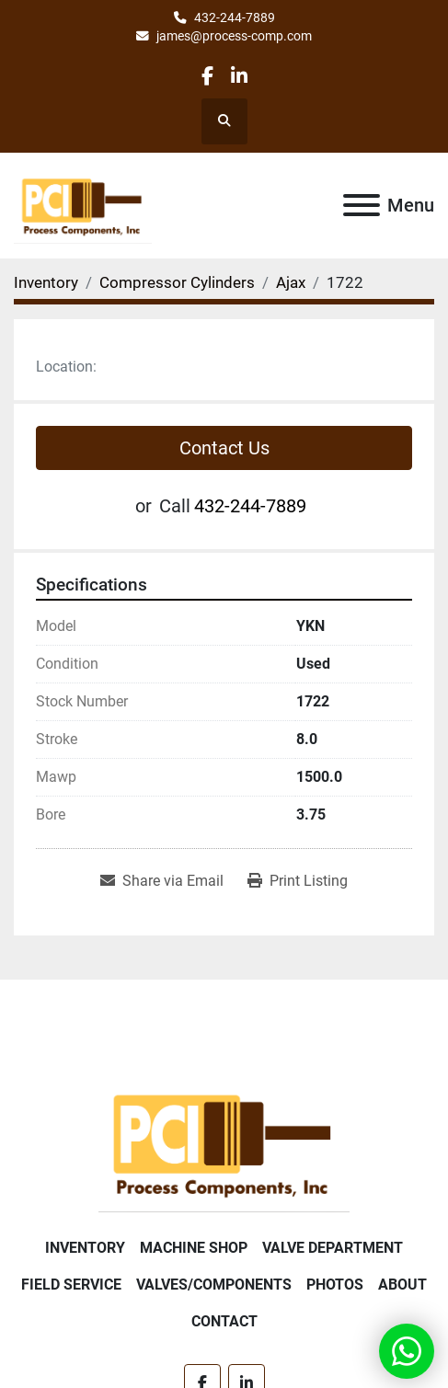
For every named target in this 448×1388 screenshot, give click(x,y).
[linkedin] (239, 76)
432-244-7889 (234, 17)
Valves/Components (214, 1284)
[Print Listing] (297, 881)
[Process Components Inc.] (223, 1143)
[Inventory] (46, 282)
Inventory (85, 1247)
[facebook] (207, 76)
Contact (224, 1321)
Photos (334, 1284)
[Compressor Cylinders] (177, 282)
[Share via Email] (161, 881)
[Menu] (361, 205)
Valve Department (332, 1247)
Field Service (71, 1284)
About (402, 1284)
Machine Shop (193, 1247)
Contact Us (224, 448)
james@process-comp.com (234, 36)
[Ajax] (290, 282)
